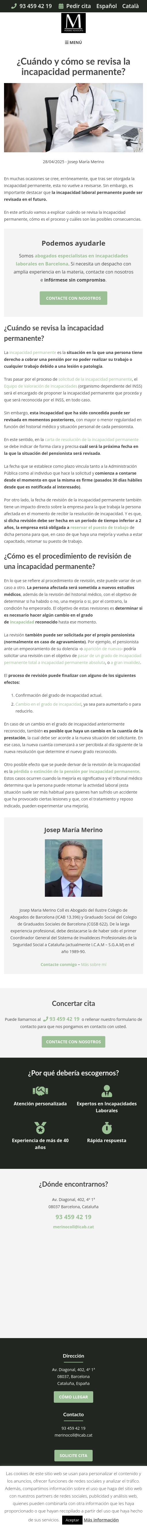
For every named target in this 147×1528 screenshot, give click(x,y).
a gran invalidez (125, 662)
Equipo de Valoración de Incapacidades (40, 386)
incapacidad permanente (32, 352)
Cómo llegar (73, 1397)
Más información (101, 1520)
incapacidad (22, 622)
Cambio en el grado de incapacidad (48, 704)
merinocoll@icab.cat (73, 1226)
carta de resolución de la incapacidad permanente (92, 439)
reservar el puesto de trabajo (99, 527)
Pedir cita (75, 6)
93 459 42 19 (31, 6)
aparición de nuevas (102, 648)
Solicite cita (73, 1455)
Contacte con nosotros (73, 298)
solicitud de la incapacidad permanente (95, 379)
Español (106, 6)
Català (130, 6)
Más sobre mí (93, 964)
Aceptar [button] (72, 1520)
